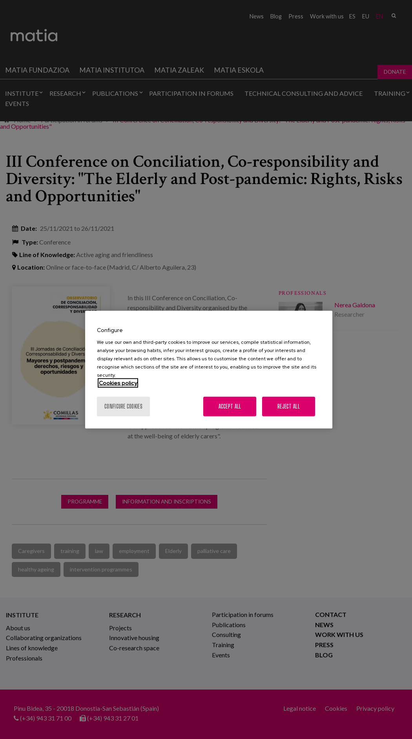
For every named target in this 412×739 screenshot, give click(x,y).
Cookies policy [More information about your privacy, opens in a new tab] (118, 383)
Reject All (288, 406)
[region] (208, 369)
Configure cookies (123, 406)
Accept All (230, 406)
